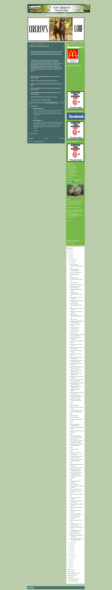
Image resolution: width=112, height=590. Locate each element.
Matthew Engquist (37, 108)
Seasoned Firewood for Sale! (76, 467)
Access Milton (71, 173)
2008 (70, 563)
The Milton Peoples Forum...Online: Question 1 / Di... (76, 305)
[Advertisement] (74, 232)
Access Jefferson (72, 169)
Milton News (71, 577)
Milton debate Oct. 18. (74, 439)
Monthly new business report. (76, 520)
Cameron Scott (36, 120)
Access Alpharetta (72, 165)
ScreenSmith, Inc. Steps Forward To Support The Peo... (75, 400)
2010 (70, 559)
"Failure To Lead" (73, 332)
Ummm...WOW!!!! (73, 319)
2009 (70, 561)
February (72, 555)
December (72, 259)
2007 (70, 564)
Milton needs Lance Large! (75, 533)
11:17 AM (35, 117)
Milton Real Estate (72, 575)
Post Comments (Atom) (39, 141)
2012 (70, 255)
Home (46, 138)
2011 (70, 257)
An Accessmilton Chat (73, 141)
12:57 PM (35, 130)
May (71, 549)
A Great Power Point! (74, 330)
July (71, 545)
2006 (70, 566)
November (72, 261)
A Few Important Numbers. (75, 272)
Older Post (61, 138)
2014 (70, 252)
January (72, 557)
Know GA (70, 177)
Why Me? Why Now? (74, 417)
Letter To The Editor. (74, 415)
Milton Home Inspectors (73, 579)
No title (71, 276)
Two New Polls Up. (74, 282)
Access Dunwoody (72, 167)
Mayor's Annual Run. (74, 484)
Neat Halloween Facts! (74, 274)
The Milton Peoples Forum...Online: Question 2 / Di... (76, 279)
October (72, 263)
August (71, 544)
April (71, 551)
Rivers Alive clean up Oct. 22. (76, 489)
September (72, 542)
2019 (70, 250)
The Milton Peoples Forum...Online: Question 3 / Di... (76, 266)
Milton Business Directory (73, 573)
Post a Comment (33, 133)
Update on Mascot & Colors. (76, 284)
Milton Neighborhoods (73, 581)
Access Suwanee (72, 175)
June (71, 547)
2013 (70, 253)
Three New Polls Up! (74, 405)
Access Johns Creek (72, 171)
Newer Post (30, 138)
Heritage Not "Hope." (74, 449)
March (71, 553)
